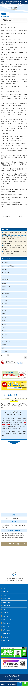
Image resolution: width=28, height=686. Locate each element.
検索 (25, 357)
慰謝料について (6, 286)
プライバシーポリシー (9, 619)
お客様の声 (6, 612)
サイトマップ (6, 626)
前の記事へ (8, 216)
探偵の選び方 (6, 606)
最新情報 (4, 269)
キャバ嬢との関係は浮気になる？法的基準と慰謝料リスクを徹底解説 (14, 237)
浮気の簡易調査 (7, 602)
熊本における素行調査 (8, 266)
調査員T (4, 337)
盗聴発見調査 (5, 293)
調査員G (4, 331)
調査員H (4, 310)
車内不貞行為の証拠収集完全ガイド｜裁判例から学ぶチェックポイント (14, 252)
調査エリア (6, 640)
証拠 (3, 307)
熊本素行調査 (5, 273)
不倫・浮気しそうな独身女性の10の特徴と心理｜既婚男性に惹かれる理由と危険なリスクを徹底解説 (14, 247)
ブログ (4, 609)
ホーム (4, 588)
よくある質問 (6, 599)
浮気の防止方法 (6, 279)
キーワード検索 (5, 355)
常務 (3, 348)
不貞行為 (4, 334)
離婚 (3, 314)
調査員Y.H (4, 351)
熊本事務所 (5, 262)
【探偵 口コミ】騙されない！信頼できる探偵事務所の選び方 (14, 233)
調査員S (4, 283)
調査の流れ (6, 592)
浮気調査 (4, 303)
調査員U (4, 344)
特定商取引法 (6, 623)
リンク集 (5, 616)
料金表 (4, 595)
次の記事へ (20, 216)
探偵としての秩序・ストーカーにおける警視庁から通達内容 (14, 242)
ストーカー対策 (6, 341)
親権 (3, 320)
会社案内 (5, 637)
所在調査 (4, 300)
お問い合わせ (6, 630)
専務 (3, 290)
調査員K (3, 14)
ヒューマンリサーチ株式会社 (16, 2)
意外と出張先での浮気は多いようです (11, 192)
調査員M (4, 296)
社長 (3, 276)
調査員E (4, 324)
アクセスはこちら (14, 544)
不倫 (3, 327)
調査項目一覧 (6, 633)
